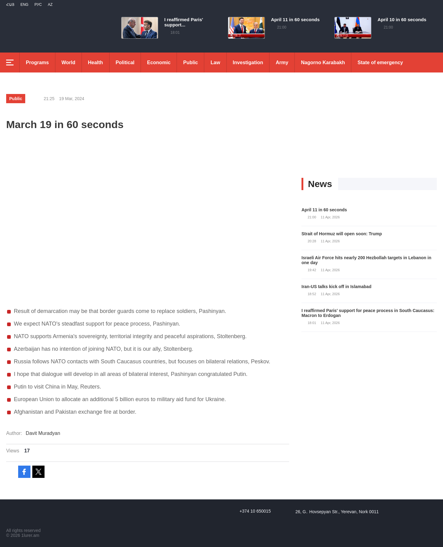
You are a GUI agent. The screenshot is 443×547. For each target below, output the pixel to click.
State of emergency (380, 62)
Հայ (10, 4)
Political (125, 62)
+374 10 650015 (255, 511)
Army (282, 62)
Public (190, 62)
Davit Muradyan (43, 433)
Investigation (248, 62)
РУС (38, 4)
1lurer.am (30, 535)
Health (95, 62)
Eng (24, 4)
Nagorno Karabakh (323, 62)
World (68, 62)
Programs (37, 62)
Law (215, 62)
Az (50, 4)
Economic (158, 62)
